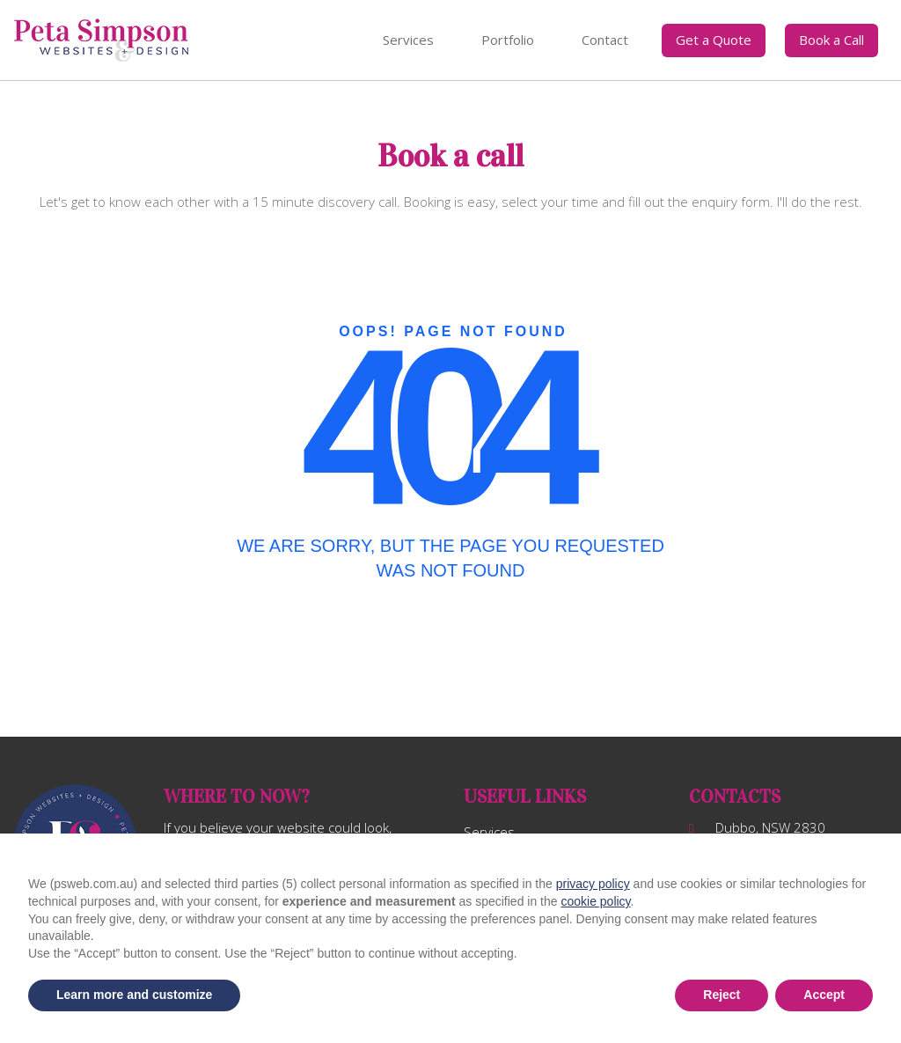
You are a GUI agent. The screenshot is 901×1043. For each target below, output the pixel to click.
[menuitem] (408, 40)
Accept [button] (824, 995)
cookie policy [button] (595, 901)
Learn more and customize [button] (134, 995)
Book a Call (831, 39)
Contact (605, 39)
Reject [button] (721, 995)
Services (408, 39)
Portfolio (507, 39)
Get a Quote (713, 39)
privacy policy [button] (593, 884)
